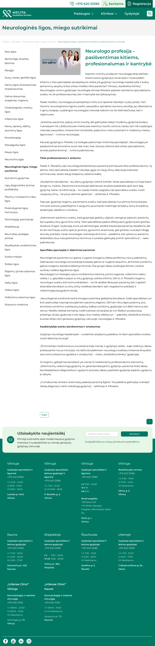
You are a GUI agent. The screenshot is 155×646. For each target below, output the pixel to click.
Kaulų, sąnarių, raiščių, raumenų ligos (18, 128)
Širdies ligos (12, 264)
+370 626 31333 (15, 602)
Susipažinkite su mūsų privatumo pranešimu (112, 441)
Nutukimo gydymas (17, 178)
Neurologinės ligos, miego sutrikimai (39, 42)
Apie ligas (16, 42)
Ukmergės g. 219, (16, 620)
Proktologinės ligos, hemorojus (16, 210)
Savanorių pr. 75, (53, 616)
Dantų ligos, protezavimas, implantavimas (20, 86)
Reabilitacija (12, 226)
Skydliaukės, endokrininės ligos (20, 247)
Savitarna (113, 4)
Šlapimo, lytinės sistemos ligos (20, 273)
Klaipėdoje (52, 534)
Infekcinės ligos (14, 119)
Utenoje (124, 534)
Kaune (12, 534)
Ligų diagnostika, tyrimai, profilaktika (20, 187)
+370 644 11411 (88, 502)
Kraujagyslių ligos (15, 145)
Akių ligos (10, 51)
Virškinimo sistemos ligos (20, 297)
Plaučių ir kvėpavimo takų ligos (20, 198)
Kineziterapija (13, 137)
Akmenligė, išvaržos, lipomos (17, 60)
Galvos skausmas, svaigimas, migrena (16, 98)
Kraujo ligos (11, 152)
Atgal (44, 415)
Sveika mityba (13, 256)
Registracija (139, 4)
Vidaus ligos (12, 290)
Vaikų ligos (11, 282)
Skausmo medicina (16, 304)
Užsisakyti (134, 434)
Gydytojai (132, 13)
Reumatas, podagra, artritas (17, 236)
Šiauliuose (89, 534)
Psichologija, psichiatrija (19, 219)
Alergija (9, 70)
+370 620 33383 (15, 477)
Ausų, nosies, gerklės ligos (20, 77)
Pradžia (5, 42)
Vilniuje (13, 463)
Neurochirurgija (14, 159)
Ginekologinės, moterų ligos (18, 109)
